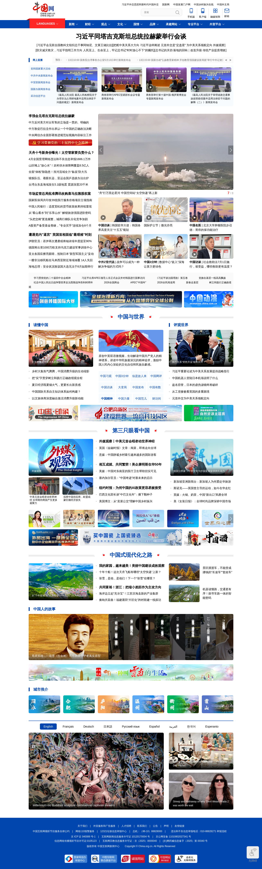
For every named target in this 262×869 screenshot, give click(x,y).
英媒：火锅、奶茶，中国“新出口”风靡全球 (200, 494)
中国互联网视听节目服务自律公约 (51, 831)
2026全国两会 (111, 282)
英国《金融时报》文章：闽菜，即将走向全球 (127, 448)
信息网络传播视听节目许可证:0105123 (75, 840)
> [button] (230, 60)
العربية (173, 726)
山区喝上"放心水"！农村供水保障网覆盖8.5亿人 (59, 165)
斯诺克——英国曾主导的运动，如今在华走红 (202, 488)
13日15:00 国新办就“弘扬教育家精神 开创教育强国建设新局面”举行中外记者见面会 (184, 60)
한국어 (191, 726)
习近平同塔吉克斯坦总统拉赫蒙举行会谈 (131, 36)
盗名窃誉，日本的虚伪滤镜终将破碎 (195, 384)
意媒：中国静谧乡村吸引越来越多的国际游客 (127, 454)
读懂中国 (40, 325)
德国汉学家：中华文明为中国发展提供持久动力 (199, 471)
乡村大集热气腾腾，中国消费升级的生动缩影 (60, 371)
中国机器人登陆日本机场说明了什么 (195, 378)
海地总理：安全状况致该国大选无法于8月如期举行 (61, 266)
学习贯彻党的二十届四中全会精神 (52, 278)
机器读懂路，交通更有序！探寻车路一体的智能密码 (217, 593)
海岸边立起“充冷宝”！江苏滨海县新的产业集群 (128, 593)
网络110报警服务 (85, 831)
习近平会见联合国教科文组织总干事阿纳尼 (64, 45)
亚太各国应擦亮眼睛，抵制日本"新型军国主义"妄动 (61, 253)
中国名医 (195, 225)
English (48, 726)
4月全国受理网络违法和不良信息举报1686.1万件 (60, 159)
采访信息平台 (38, 96)
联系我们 (142, 826)
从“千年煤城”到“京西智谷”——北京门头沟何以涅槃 (59, 595)
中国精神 (107, 398)
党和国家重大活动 (40, 68)
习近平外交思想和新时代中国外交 (140, 4)
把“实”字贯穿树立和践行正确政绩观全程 (57, 378)
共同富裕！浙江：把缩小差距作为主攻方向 (130, 587)
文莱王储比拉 (103, 45)
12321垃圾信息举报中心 (113, 831)
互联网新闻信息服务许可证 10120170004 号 (126, 836)
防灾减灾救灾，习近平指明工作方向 (59, 50)
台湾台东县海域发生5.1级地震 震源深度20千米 (58, 184)
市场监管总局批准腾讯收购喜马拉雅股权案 (60, 193)
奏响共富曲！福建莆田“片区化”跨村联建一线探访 (130, 599)
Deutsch (88, 726)
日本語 (108, 726)
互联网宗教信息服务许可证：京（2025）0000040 (130, 840)
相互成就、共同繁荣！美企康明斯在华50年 (130, 464)
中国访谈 (104, 225)
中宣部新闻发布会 (40, 82)
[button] (230, 150)
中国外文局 (223, 4)
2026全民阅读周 (166, 282)
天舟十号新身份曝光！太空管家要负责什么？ (61, 152)
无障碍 (253, 854)
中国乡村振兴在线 (203, 4)
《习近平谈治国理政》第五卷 (172, 278)
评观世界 (181, 325)
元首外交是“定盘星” (173, 45)
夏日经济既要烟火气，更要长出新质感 (56, 384)
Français (68, 726)
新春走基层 (192, 282)
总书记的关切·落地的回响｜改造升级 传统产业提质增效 (190, 50)
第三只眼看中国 (131, 430)
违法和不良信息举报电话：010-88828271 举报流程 (199, 831)
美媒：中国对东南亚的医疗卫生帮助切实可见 (127, 471)
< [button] (226, 60)
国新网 (165, 4)
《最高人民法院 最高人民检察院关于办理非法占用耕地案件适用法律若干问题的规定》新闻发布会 (77, 98)
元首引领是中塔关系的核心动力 (49, 362)
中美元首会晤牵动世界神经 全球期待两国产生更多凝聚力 (43, 500)
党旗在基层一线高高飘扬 (212, 278)
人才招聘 (126, 826)
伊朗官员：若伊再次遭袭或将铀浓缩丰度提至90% (60, 241)
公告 (155, 826)
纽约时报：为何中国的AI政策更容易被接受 (130, 488)
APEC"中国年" (138, 282)
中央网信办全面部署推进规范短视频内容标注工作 (60, 135)
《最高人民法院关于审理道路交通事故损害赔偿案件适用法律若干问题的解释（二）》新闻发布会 (210, 98)
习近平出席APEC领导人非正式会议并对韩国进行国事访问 (113, 278)
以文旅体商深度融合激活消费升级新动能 (58, 398)
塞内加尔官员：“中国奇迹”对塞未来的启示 (125, 477)
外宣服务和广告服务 (104, 826)
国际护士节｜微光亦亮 (158, 225)
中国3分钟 (150, 262)
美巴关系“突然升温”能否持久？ (189, 362)
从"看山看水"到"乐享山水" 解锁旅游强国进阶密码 (60, 212)
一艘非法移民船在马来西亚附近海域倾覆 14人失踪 (61, 260)
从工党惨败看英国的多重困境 (190, 391)
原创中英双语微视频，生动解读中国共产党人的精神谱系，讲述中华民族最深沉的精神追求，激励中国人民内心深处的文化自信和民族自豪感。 (130, 360)
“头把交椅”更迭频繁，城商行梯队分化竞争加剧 (58, 219)
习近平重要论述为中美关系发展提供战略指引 (200, 371)
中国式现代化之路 (131, 555)
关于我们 (82, 826)
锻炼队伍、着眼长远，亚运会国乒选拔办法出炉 (59, 178)
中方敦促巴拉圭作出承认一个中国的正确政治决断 (60, 128)
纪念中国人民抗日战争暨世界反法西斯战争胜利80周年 (63, 282)
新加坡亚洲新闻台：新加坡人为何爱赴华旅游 (202, 481)
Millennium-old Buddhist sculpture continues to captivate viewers (74, 805)
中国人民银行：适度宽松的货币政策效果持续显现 (60, 206)
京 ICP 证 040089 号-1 (83, 836)
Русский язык (131, 726)
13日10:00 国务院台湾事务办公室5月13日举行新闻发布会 (99, 60)
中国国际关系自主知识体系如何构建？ (56, 391)
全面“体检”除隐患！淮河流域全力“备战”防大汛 (58, 171)
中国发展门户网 (181, 4)
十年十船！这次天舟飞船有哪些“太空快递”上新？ (130, 572)
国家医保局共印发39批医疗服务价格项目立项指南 (60, 200)
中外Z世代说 (106, 262)
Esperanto (211, 726)
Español (154, 726)
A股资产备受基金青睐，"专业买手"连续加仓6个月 (60, 225)
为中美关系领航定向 (199, 45)
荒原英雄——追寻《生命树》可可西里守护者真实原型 (66, 655)
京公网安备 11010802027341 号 (173, 836)
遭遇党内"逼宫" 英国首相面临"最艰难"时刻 (60, 234)
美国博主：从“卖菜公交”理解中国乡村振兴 (125, 501)
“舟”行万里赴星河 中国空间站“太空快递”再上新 (127, 193)
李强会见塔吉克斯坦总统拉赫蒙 (52, 116)
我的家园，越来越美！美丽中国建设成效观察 (132, 565)
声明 (166, 826)
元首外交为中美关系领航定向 (190, 398)
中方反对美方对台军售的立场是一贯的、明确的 (59, 122)
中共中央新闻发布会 (42, 75)
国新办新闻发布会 (40, 89)
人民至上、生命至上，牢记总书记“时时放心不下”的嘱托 (118, 50)
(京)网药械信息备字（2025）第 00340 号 (185, 840)
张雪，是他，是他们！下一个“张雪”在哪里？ (127, 578)
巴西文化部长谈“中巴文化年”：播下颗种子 (125, 494)
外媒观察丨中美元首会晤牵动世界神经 (127, 441)
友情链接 (179, 826)
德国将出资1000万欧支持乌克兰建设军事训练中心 (60, 247)
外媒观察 (219, 45)
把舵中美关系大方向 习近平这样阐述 (136, 45)
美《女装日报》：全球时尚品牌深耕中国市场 (202, 501)
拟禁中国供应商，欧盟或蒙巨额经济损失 (76, 498)
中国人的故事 (44, 609)
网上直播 (38, 60)
